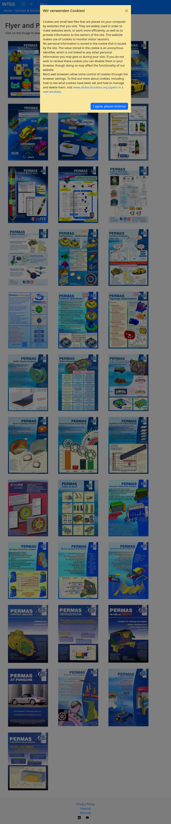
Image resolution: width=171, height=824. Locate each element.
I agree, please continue (109, 106)
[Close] (127, 11)
